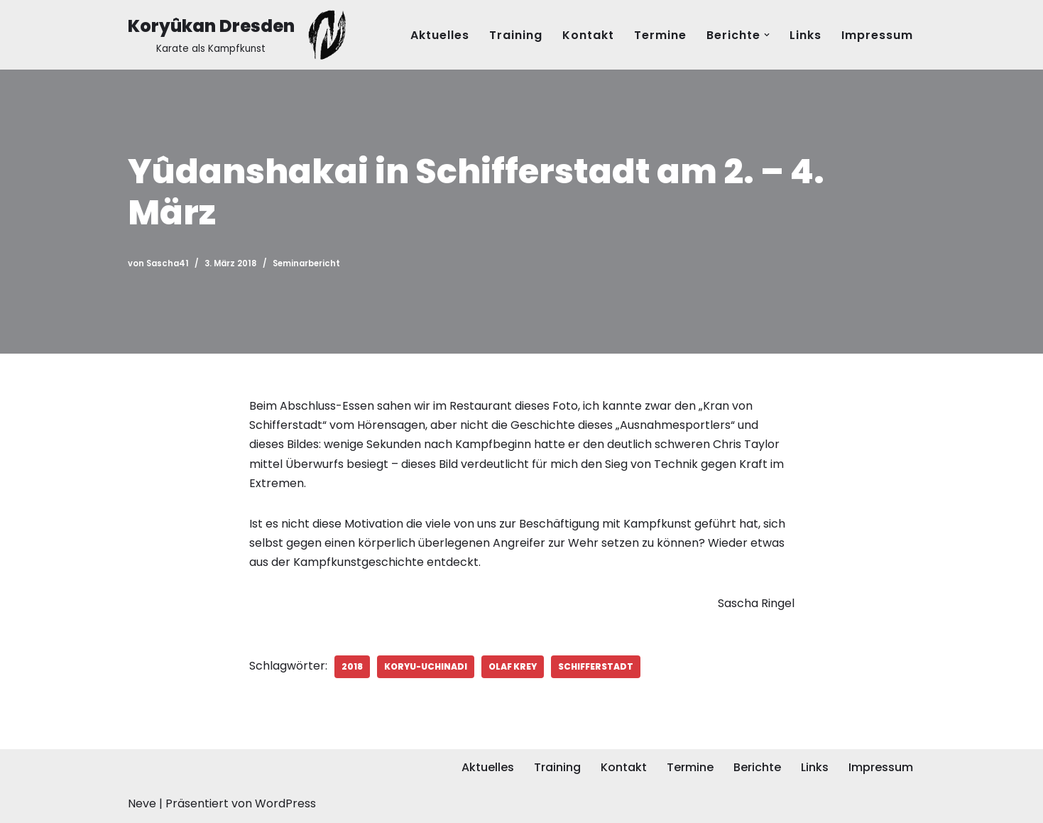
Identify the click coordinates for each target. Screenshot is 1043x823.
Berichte (757, 767)
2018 (352, 666)
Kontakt (588, 35)
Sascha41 (167, 263)
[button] (767, 35)
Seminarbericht (306, 263)
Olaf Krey (512, 666)
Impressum (877, 35)
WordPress (285, 803)
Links (805, 35)
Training (515, 35)
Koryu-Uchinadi (425, 666)
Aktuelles (439, 35)
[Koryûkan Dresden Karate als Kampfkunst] (240, 34)
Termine (660, 35)
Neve (142, 803)
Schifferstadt (595, 666)
